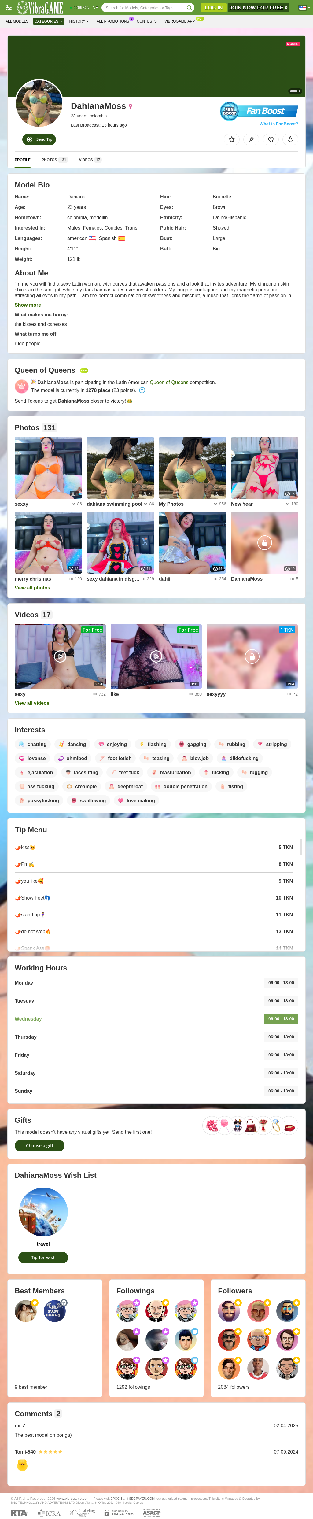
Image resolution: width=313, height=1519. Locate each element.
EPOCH (116, 1498)
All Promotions (114, 21)
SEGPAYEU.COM (142, 1498)
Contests (147, 21)
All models (17, 21)
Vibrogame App (181, 21)
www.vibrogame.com (73, 1498)
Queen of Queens (169, 382)
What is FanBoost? (279, 123)
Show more (28, 305)
